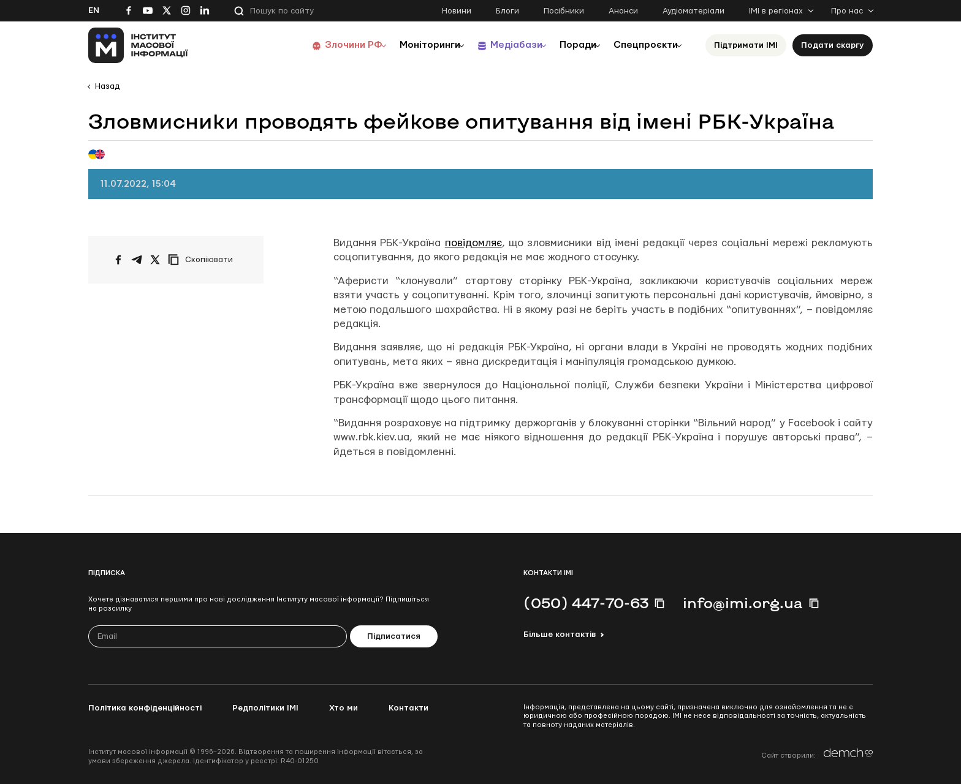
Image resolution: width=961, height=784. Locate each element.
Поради (567, 45)
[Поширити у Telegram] (136, 259)
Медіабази (498, 45)
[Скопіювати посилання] (203, 259)
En (93, 10)
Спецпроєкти (641, 45)
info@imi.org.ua (743, 602)
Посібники (564, 11)
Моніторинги (406, 45)
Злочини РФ (324, 45)
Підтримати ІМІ (746, 45)
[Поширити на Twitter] (155, 259)
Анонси (623, 11)
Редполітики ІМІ (265, 708)
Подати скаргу (832, 45)
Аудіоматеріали (693, 11)
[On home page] (138, 45)
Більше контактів (559, 634)
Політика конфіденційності (145, 708)
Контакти (408, 708)
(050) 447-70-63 (585, 602)
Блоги (507, 11)
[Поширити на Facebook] (118, 259)
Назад (107, 86)
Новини (456, 11)
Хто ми (343, 708)
